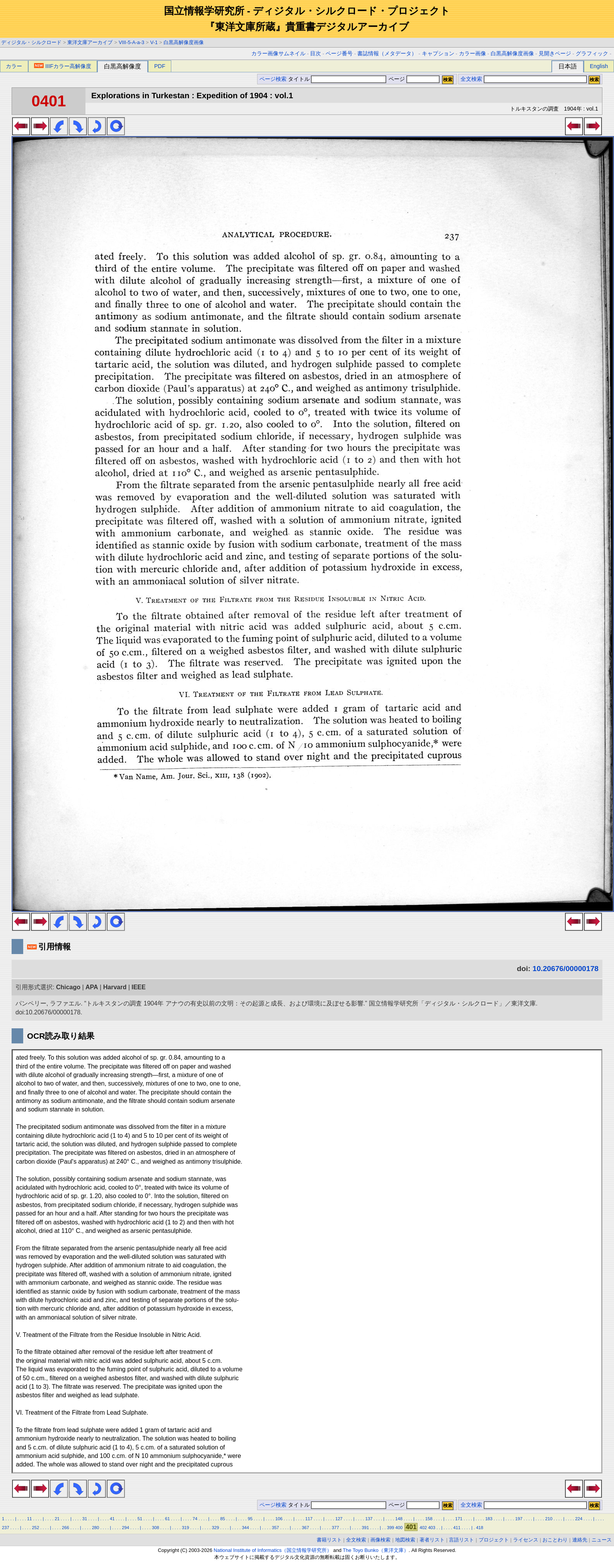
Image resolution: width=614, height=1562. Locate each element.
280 (95, 1527)
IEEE (138, 987)
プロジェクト (494, 1540)
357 (275, 1527)
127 (339, 1518)
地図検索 (405, 1540)
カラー (14, 66)
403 (431, 1527)
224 (579, 1518)
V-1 (154, 42)
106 (279, 1518)
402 (423, 1527)
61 (167, 1518)
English (599, 66)
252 (35, 1527)
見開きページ (555, 53)
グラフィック (592, 53)
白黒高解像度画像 (184, 42)
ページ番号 (339, 53)
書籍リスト (329, 1540)
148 (399, 1518)
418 (479, 1527)
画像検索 (380, 1540)
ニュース (602, 1540)
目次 (315, 53)
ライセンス (525, 1540)
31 (84, 1518)
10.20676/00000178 (565, 969)
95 (250, 1518)
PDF (159, 66)
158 (429, 1518)
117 (309, 1518)
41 (112, 1518)
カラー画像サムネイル (278, 53)
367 (305, 1527)
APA (91, 987)
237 (5, 1527)
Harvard (114, 987)
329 (215, 1527)
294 (125, 1527)
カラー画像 (472, 53)
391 (365, 1527)
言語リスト (461, 1540)
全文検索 (471, 79)
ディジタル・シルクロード (31, 42)
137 (369, 1518)
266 (65, 1527)
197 (518, 1518)
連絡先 (579, 1540)
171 (458, 1518)
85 (222, 1518)
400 (399, 1527)
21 (57, 1518)
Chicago (68, 987)
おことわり (555, 1540)
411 (456, 1527)
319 (185, 1527)
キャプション (438, 53)
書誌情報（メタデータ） (387, 53)
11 (29, 1518)
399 (390, 1527)
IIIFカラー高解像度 (62, 66)
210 (549, 1518)
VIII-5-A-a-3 (131, 42)
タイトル (337, 79)
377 (335, 1527)
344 (245, 1527)
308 (155, 1527)
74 (195, 1518)
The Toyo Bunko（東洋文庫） (376, 1550)
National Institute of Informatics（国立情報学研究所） (273, 1550)
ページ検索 (273, 79)
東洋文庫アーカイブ (90, 42)
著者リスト (432, 1540)
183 (489, 1518)
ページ (413, 79)
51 (139, 1518)
